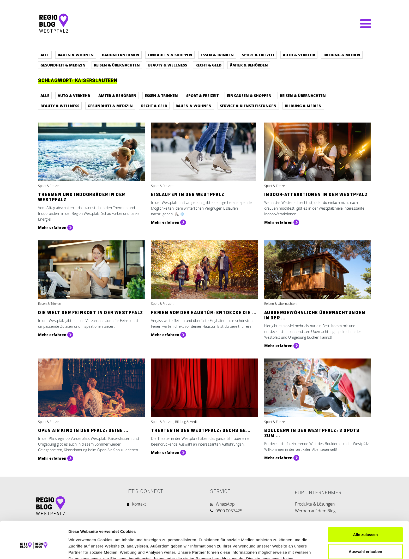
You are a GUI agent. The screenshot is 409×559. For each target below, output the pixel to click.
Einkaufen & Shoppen (170, 54)
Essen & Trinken (217, 54)
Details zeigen (277, 548)
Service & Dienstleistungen (248, 105)
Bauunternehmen (120, 54)
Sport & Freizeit (258, 54)
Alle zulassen (365, 508)
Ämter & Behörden (249, 65)
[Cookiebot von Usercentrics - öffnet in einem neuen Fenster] (34, 549)
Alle (44, 54)
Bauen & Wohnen (76, 54)
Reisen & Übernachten (117, 65)
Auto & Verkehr (299, 54)
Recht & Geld (208, 65)
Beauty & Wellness (167, 65)
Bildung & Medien (341, 54)
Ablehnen (365, 542)
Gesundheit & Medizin (63, 65)
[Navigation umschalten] (363, 23)
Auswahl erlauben (365, 525)
